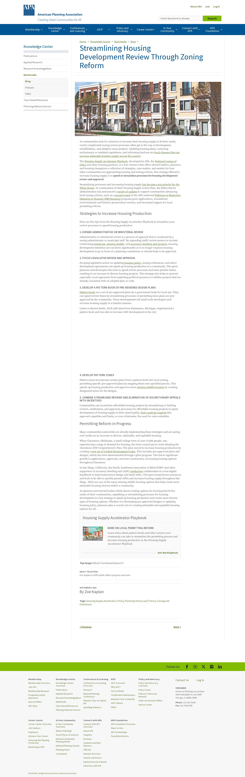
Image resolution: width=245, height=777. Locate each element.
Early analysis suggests (153, 412)
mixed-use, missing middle (109, 244)
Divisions (87, 739)
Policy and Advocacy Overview (148, 684)
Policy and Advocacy (124, 29)
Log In (216, 6)
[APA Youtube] (195, 666)
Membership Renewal (38, 691)
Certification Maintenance (123, 695)
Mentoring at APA (36, 747)
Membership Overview (39, 683)
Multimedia (30, 74)
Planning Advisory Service (37, 106)
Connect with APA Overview (91, 725)
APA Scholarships (119, 732)
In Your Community (169, 29)
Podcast (29, 87)
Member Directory (92, 753)
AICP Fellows (117, 703)
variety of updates (127, 191)
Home (83, 41)
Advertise (72, 773)
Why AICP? (116, 687)
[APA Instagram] (212, 666)
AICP (103, 29)
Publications (30, 56)
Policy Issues (144, 689)
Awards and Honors (92, 757)
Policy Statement (61, 773)
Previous (86, 626)
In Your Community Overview (64, 725)
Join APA (32, 687)
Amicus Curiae (145, 704)
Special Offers (35, 701)
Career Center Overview (39, 724)
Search (212, 18)
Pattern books (87, 292)
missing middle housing (150, 387)
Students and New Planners (92, 744)
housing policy (132, 262)
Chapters (87, 734)
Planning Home (63, 749)
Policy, (121, 600)
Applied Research (33, 62)
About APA (196, 6)
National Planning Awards (67, 745)
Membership (34, 29)
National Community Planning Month (65, 740)
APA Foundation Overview (123, 724)
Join (207, 6)
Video (28, 93)
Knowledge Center (57, 29)
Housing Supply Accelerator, (101, 600)
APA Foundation (214, 29)
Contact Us (182, 680)
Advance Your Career (38, 736)
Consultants (61, 753)
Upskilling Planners (92, 707)
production (136, 471)
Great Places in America (67, 734)
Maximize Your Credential (123, 699)
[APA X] (203, 666)
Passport (87, 689)
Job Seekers (34, 728)
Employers (33, 732)
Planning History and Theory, (141, 600)
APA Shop (32, 705)
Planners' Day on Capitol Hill (94, 702)
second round (122, 195)
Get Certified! (117, 691)
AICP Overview (118, 683)
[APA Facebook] (187, 666)
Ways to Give (117, 728)
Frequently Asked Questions (36, 696)
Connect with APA (191, 29)
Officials (87, 749)
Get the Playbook (168, 552)
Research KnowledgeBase (37, 68)
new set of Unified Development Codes (113, 451)
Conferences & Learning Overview (94, 684)
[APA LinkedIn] (220, 666)
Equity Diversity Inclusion (95, 761)
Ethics (114, 707)
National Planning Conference (91, 695)
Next (177, 626)
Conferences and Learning (79, 29)
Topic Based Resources (36, 100)
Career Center (146, 29)
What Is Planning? (64, 730)
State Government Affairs (150, 700)
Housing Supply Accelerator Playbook (106, 161)
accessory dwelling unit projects (149, 244)
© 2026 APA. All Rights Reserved (40, 773)
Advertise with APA (92, 765)
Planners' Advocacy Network (147, 695)
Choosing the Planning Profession (38, 741)
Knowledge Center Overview (65, 684)
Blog (28, 81)
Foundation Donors (120, 736)
